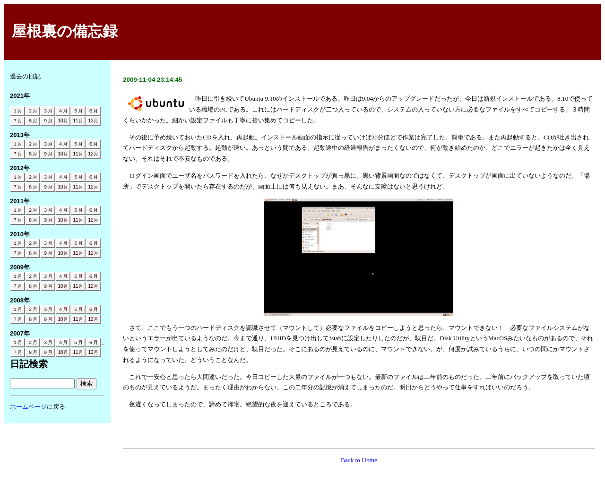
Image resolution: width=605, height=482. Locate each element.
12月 (93, 120)
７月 (17, 153)
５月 (78, 177)
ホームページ (28, 406)
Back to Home (359, 460)
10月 (63, 186)
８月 (32, 186)
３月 (47, 110)
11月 (78, 186)
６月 (93, 177)
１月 (17, 143)
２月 (32, 110)
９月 (47, 186)
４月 (63, 177)
